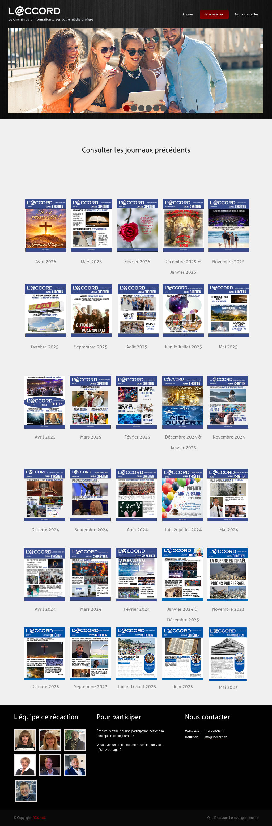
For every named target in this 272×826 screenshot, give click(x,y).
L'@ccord (38, 818)
